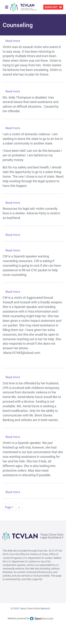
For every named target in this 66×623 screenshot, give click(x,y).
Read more (12, 41)
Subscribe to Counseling (4, 514)
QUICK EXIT (51, 7)
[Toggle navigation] (7, 7)
